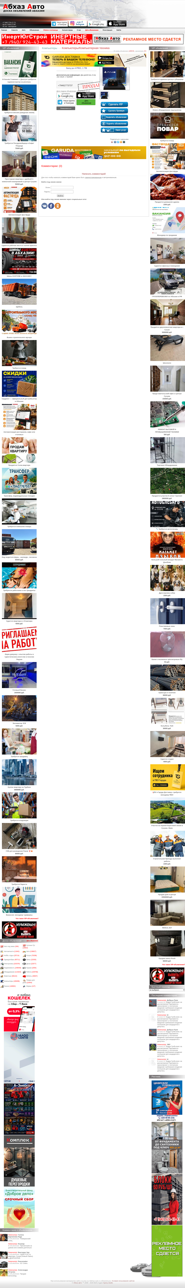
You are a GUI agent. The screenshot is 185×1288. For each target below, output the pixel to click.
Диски (31, 964)
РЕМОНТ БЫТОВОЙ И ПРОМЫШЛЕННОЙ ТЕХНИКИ (167, 429)
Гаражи (31, 968)
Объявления (34, 30)
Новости (14, 30)
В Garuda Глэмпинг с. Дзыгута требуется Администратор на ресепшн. (19, 79)
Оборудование (12, 972)
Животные (10, 976)
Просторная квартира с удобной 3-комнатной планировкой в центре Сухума (19, 179)
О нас (79, 30)
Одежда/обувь (12, 960)
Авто (23, 30)
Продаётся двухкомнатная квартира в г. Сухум (167, 327)
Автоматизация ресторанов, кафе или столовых (19, 431)
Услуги (31, 955)
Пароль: (47, 192)
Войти (119, 30)
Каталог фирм (67, 30)
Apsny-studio (108, 1283)
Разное (10, 986)
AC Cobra (23, 1263)
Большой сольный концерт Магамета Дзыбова (167, 559)
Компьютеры (12, 981)
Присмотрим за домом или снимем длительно (20, 1247)
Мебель (32, 976)
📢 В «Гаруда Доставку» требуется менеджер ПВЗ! (167, 792)
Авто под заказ (11, 946)
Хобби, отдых (11, 955)
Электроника (12, 964)
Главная (4, 30)
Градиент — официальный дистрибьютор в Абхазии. (19, 398)
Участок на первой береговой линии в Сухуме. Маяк (167, 825)
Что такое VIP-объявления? (27, 918)
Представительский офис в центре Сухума (167, 393)
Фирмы (30, 986)
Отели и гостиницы (50, 30)
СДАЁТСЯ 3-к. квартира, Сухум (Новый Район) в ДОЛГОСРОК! (20, 1256)
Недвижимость (12, 968)
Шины (31, 960)
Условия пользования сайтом (123, 1281)
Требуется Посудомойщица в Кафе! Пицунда (19, 143)
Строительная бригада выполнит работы (167, 858)
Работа (32, 972)
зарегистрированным (93, 177)
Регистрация (107, 30)
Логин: (47, 187)
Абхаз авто (77, 1283)
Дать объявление (91, 30)
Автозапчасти (12, 951)
